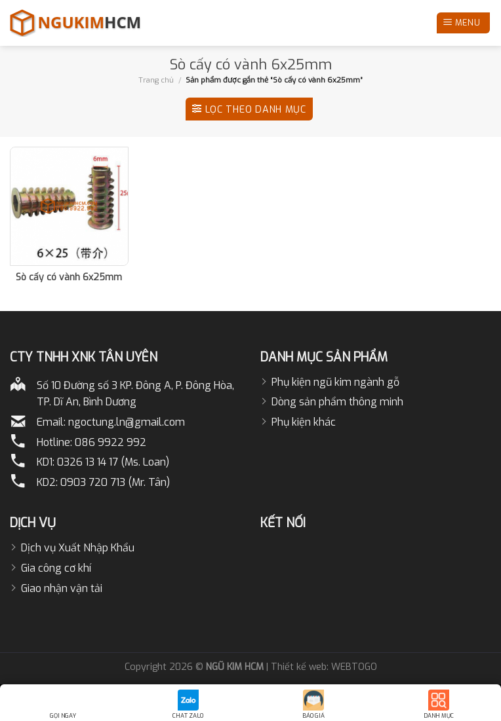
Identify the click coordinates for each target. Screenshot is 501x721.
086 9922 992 (110, 442)
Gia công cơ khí (56, 568)
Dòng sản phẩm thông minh (337, 402)
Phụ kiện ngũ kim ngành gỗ (335, 382)
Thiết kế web (299, 667)
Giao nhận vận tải (61, 588)
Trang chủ (156, 80)
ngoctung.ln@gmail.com (126, 422)
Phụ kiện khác (303, 422)
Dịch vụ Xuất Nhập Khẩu (77, 548)
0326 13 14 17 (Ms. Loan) (113, 462)
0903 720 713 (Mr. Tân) (115, 482)
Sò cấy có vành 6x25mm (69, 278)
